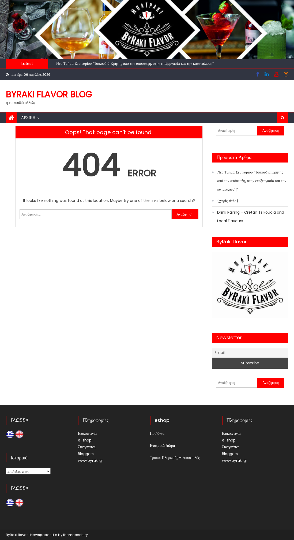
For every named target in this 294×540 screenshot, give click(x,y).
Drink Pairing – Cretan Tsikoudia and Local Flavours (250, 217)
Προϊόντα (157, 433)
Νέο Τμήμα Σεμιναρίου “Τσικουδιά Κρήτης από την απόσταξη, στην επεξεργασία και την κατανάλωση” (135, 63)
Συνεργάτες (86, 447)
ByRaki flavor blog (49, 94)
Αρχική (28, 117)
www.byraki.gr (90, 460)
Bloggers (86, 453)
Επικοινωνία (87, 433)
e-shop (85, 440)
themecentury (75, 534)
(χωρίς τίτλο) (227, 200)
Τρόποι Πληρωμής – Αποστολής (175, 457)
